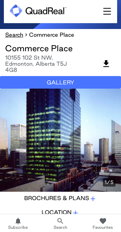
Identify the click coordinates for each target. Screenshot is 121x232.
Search (14, 35)
